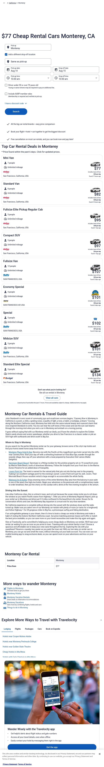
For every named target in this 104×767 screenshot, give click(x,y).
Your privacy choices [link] (61, 729)
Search (16, 98)
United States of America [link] (47, 3)
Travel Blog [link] (33, 746)
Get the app (47, 679)
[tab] (7, 616)
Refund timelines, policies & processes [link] (89, 723)
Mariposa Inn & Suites (18, 467)
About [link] (6, 707)
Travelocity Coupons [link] (36, 737)
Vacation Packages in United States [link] (39, 719)
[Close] (100, 754)
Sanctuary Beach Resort (19, 450)
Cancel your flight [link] (85, 718)
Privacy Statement (10, 764)
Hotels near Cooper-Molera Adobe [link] (17, 623)
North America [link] (30, 3)
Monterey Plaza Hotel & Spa (20, 439)
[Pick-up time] (28, 65)
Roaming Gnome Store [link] (12, 733)
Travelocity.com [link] (7, 3)
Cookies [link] (57, 711)
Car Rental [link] (19, 3)
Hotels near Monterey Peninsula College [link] (19, 628)
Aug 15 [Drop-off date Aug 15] (62, 57)
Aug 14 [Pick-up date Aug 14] (14, 57)
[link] (52, 576)
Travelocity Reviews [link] (36, 733)
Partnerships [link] (9, 720)
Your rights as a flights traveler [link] (87, 734)
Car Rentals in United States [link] (39, 729)
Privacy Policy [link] (59, 707)
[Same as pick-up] (76, 48)
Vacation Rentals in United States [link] (38, 712)
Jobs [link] (6, 711)
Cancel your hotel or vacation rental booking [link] (89, 712)
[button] (52, 90)
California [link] (62, 3)
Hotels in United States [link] (37, 707)
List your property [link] (10, 716)
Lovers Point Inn (15, 458)
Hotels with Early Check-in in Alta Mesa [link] (19, 644)
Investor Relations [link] (10, 729)
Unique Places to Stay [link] (37, 742)
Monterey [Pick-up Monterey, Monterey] (15, 49)
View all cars (52, 385)
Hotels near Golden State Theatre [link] (17, 634)
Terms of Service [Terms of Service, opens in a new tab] (24, 764)
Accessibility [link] (59, 724)
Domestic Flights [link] (35, 724)
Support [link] (82, 707)
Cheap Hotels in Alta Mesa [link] (14, 639)
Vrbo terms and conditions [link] (64, 720)
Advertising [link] (8, 737)
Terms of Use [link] (59, 716)
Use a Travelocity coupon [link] (88, 729)
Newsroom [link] (8, 724)
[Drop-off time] (76, 65)
